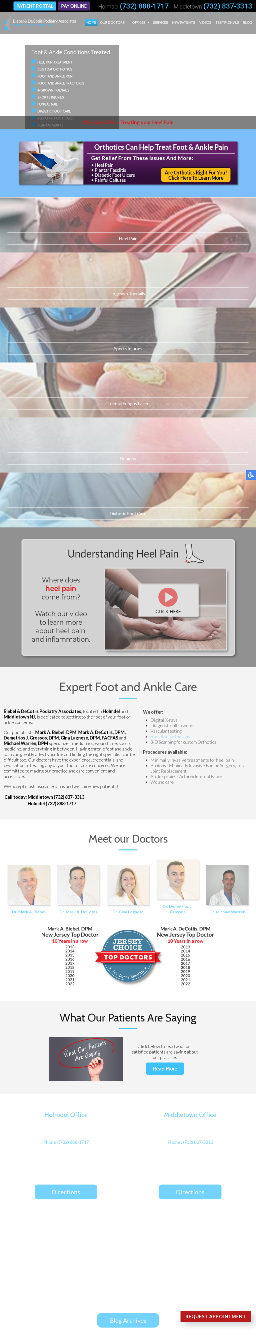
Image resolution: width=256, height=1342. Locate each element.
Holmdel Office (70, 1267)
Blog (247, 22)
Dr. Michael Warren (227, 695)
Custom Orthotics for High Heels (105, 1071)
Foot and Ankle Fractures (61, 83)
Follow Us (117, 1178)
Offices (139, 22)
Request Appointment (216, 1316)
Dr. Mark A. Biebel (29, 695)
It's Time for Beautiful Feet (98, 1093)
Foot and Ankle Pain (55, 76)
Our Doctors (112, 22)
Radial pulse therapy (170, 543)
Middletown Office (73, 1275)
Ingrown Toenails (54, 90)
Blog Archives (128, 1125)
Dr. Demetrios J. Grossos (177, 693)
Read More (165, 873)
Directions (66, 998)
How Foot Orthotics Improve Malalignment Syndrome (129, 1104)
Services (160, 22)
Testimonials (227, 22)
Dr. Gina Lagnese (128, 695)
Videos (205, 22)
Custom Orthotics (55, 69)
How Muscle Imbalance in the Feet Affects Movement (128, 1082)
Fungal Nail (48, 104)
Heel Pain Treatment (55, 62)
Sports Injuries (51, 97)
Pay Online (74, 6)
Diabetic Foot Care (54, 111)
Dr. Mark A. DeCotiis (78, 695)
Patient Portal (34, 6)
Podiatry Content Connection (129, 1329)
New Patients (183, 22)
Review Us (147, 1178)
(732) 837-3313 (227, 6)
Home (91, 22)
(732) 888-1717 (144, 6)
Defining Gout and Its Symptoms (105, 1061)
